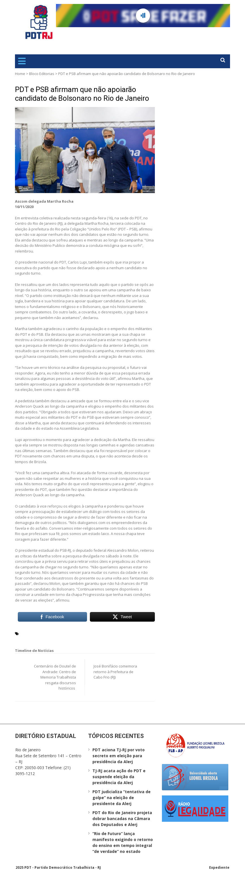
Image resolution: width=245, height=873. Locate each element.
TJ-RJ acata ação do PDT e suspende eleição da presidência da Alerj (119, 776)
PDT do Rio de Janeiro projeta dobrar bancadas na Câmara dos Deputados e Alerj (122, 818)
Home (20, 73)
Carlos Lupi (31, 633)
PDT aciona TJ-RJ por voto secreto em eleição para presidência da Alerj (118, 755)
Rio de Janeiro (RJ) (87, 633)
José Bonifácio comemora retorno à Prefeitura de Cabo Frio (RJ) (115, 672)
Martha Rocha (56, 633)
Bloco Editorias (41, 73)
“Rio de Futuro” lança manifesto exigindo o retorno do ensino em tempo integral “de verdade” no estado (122, 842)
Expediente (219, 867)
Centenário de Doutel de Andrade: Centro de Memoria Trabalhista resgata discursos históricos (55, 677)
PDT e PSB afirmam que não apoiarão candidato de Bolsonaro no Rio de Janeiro (82, 93)
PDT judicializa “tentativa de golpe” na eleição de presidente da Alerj (121, 797)
